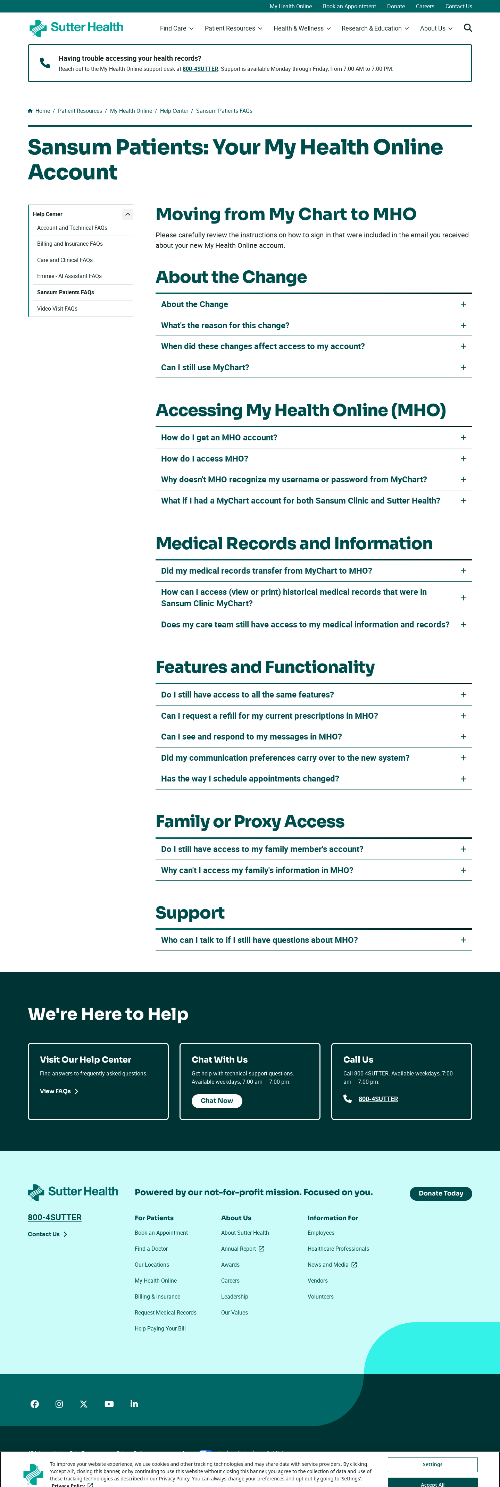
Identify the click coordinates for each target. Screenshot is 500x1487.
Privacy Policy (132, 1453)
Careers (425, 6)
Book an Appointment (349, 6)
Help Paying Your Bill (160, 1328)
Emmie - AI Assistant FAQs (69, 276)
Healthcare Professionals (338, 1248)
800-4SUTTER (200, 69)
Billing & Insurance (157, 1296)
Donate (396, 6)
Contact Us (458, 6)
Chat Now (217, 1101)
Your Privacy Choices (182, 1453)
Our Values (234, 1312)
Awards (230, 1264)
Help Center (47, 214)
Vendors (318, 1280)
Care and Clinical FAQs (65, 260)
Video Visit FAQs (57, 308)
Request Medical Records (166, 1312)
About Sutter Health (245, 1232)
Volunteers (321, 1296)
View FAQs (55, 1091)
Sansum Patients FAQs (65, 292)
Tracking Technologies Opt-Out (251, 1452)
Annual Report (244, 1248)
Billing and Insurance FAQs (70, 243)
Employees (321, 1232)
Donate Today (441, 1193)
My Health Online (291, 6)
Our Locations (152, 1264)
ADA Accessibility (46, 1453)
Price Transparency (90, 1453)
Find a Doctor (151, 1248)
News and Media (334, 1264)
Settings (433, 1479)
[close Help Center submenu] (127, 214)
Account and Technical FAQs (72, 227)
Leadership (234, 1296)
